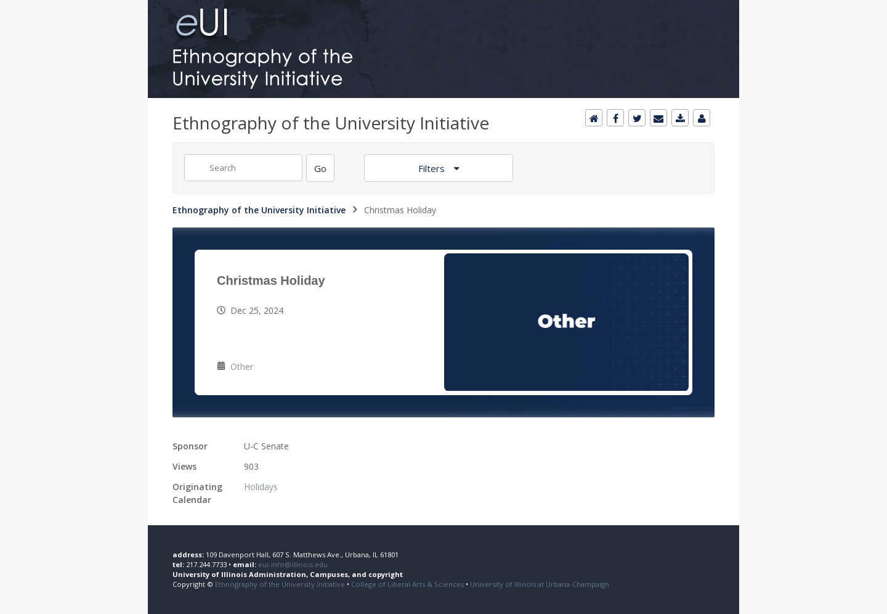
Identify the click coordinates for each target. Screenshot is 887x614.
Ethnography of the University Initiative (259, 210)
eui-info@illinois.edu (293, 564)
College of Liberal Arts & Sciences (407, 584)
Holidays (261, 487)
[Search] (320, 168)
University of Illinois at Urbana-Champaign (539, 584)
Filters (432, 168)
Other (241, 366)
